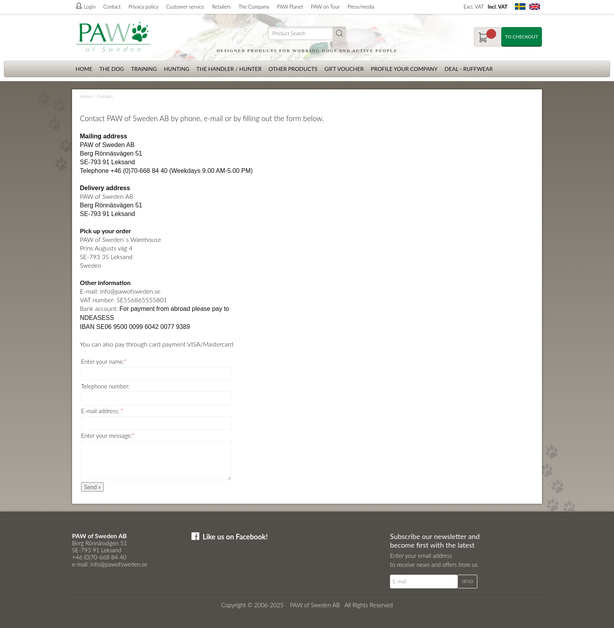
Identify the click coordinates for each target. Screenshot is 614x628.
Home (84, 68)
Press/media (361, 7)
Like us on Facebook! (235, 536)
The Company (253, 7)
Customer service (185, 7)
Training (144, 68)
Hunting (177, 68)
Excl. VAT (474, 7)
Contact (112, 7)
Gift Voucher (344, 68)
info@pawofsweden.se (130, 291)
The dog (111, 68)
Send (467, 581)
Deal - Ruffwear (469, 68)
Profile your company (404, 68)
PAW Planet (290, 7)
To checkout (521, 37)
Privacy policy (143, 7)
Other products (293, 68)
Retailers (221, 7)
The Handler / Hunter (228, 68)
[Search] (307, 33)
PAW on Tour (325, 7)
